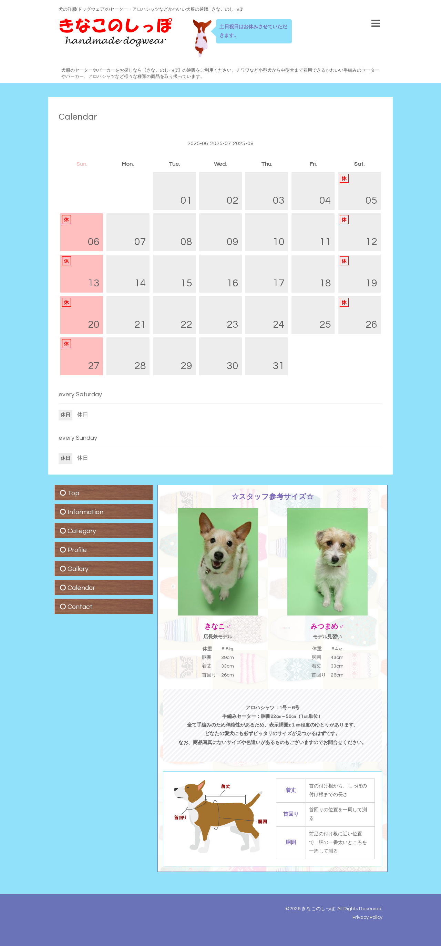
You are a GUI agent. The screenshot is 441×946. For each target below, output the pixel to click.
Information (85, 512)
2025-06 (197, 143)
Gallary (78, 569)
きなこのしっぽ (318, 908)
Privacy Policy (367, 917)
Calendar (78, 116)
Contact (80, 606)
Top (73, 493)
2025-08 (243, 143)
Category (82, 531)
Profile (77, 550)
